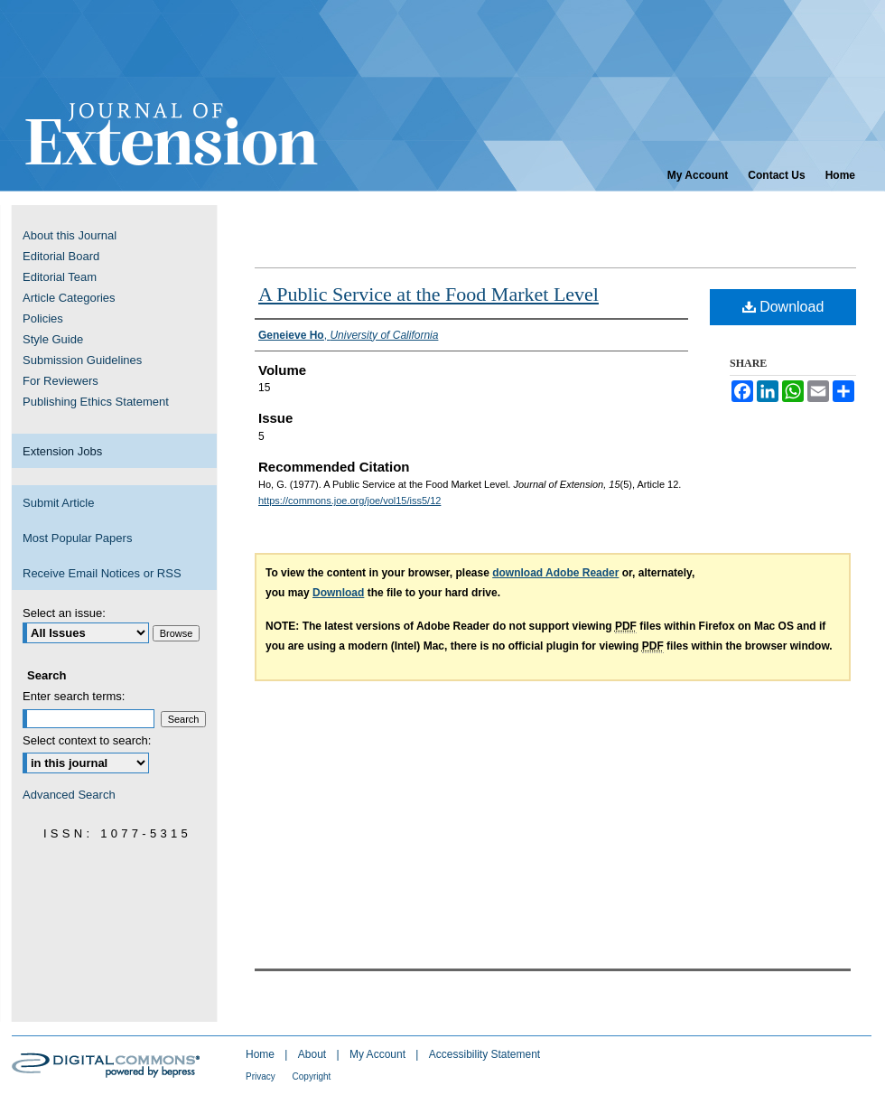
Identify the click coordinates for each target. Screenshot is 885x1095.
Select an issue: (64, 613)
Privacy (262, 1076)
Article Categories (69, 297)
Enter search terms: (74, 696)
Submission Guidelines (82, 360)
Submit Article (58, 503)
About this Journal (69, 235)
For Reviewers (60, 381)
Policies (43, 318)
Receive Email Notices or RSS (102, 573)
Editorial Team (60, 277)
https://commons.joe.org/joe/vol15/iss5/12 (349, 500)
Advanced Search (69, 794)
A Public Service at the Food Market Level (428, 294)
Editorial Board (61, 256)
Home (261, 1054)
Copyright (312, 1076)
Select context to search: (87, 740)
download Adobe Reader (555, 572)
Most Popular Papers (77, 538)
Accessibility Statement (484, 1054)
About (314, 1054)
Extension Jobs (62, 451)
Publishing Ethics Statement (96, 401)
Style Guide (53, 339)
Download (783, 306)
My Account (378, 1054)
